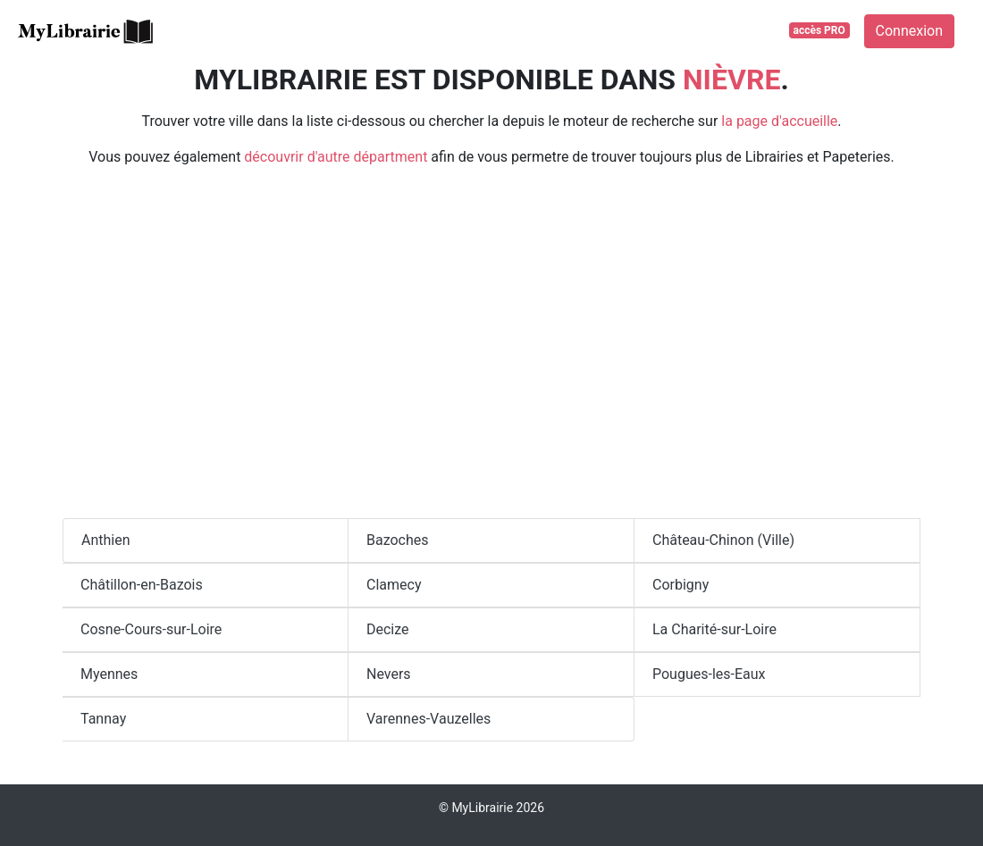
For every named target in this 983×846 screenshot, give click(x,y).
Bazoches (397, 540)
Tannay (103, 718)
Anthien (105, 540)
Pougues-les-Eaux (709, 674)
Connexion (909, 30)
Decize (387, 629)
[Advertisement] (491, 350)
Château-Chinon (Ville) (723, 540)
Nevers (388, 674)
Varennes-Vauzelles (428, 718)
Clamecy (393, 584)
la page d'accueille (779, 121)
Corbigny (680, 584)
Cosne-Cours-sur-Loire (151, 629)
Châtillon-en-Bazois (141, 584)
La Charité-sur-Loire (714, 629)
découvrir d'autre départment (335, 156)
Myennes (109, 674)
